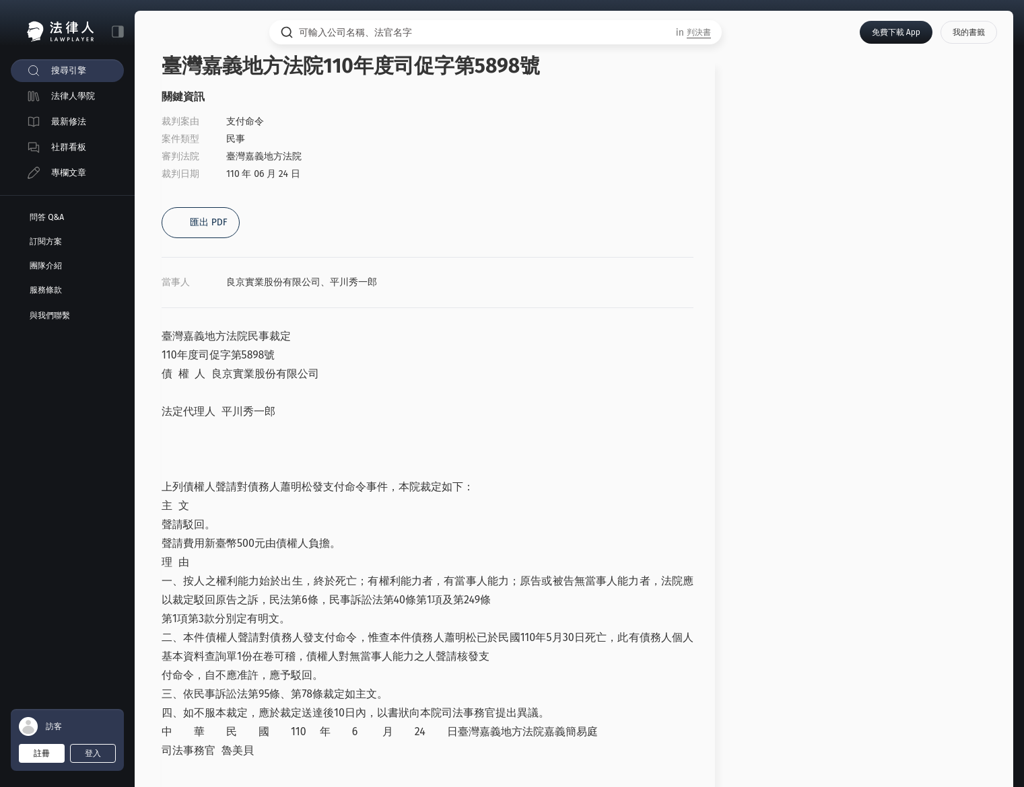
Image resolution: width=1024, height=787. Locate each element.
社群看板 (68, 147)
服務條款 (46, 290)
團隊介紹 (46, 265)
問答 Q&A (47, 217)
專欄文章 (68, 172)
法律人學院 (73, 96)
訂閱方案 (46, 241)
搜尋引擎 (68, 70)
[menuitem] (67, 70)
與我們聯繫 (50, 315)
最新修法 (68, 121)
